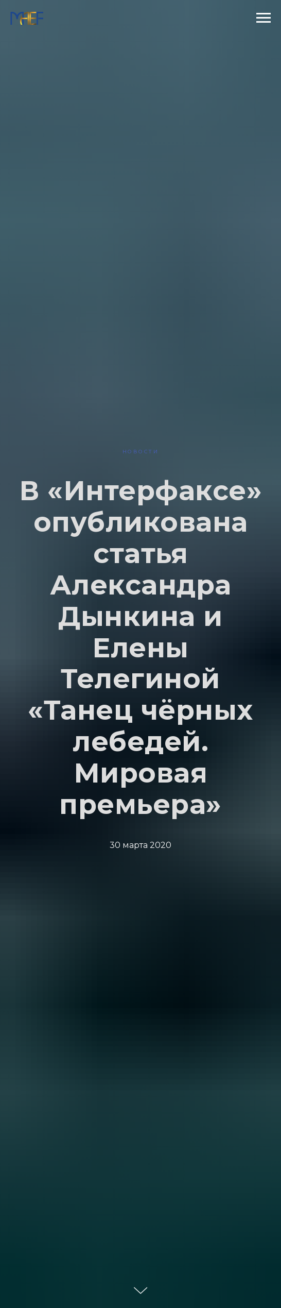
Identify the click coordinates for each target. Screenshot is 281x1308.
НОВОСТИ (140, 451)
